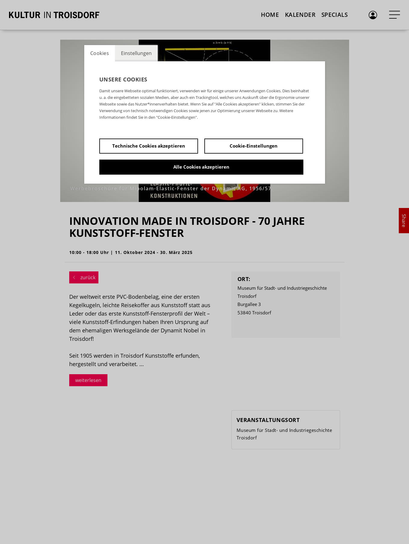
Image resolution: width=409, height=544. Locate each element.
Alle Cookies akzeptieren (201, 167)
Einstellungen (136, 53)
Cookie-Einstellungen (253, 146)
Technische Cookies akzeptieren (148, 146)
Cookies (99, 53)
